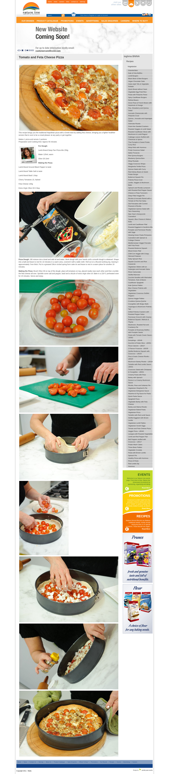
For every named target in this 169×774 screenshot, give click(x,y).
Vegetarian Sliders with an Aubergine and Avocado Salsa (139, 268)
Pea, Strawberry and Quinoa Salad (138, 109)
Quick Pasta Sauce (135, 396)
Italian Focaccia (133, 153)
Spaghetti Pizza (133, 399)
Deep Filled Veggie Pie (136, 196)
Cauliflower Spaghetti (135, 283)
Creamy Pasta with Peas (137, 375)
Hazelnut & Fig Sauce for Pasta (139, 393)
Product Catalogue (59, 762)
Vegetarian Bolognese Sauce (138, 391)
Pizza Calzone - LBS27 (136, 346)
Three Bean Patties (135, 447)
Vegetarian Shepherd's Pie (137, 388)
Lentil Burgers (133, 76)
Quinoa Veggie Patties (136, 298)
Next (19, 50)
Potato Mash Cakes (135, 445)
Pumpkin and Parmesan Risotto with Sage (139, 231)
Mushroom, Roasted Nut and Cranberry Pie (138, 326)
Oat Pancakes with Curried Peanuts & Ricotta (137, 205)
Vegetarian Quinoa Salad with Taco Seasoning (138, 210)
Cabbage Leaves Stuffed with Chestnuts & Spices (138, 138)
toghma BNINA (132, 56)
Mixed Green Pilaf (134, 251)
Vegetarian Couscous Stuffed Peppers (138, 294)
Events (119, 762)
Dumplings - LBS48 (135, 340)
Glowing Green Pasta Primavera (139, 235)
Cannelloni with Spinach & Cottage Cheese (137, 239)
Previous (18, 50)
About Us (48, 762)
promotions (139, 495)
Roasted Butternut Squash (137, 248)
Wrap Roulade (133, 161)
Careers (134, 762)
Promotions (94, 762)
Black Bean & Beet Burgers (138, 78)
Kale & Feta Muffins (135, 73)
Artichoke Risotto (134, 124)
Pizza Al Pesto (133, 461)
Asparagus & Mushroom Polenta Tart (139, 308)
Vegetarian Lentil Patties (137, 423)
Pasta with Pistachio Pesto (137, 95)
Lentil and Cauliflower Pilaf (137, 224)
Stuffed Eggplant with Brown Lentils (138, 419)
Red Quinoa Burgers (135, 156)
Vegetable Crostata (135, 450)
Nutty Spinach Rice (135, 259)
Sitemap (40, 762)
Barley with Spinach (135, 377)
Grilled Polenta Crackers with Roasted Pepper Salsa (138, 313)
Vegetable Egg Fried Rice (137, 92)
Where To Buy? (83, 762)
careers (61, 2)
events (144, 474)
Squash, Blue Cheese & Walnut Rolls (139, 220)
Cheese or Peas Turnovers (137, 193)
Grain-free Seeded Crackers (138, 126)
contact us (74, 2)
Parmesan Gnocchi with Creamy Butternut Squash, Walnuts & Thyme (139, 319)
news (55, 2)
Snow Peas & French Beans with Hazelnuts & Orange (140, 104)
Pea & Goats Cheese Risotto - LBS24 (139, 357)
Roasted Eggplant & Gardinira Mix (140, 227)
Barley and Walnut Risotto (137, 407)
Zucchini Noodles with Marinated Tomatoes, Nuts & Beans (140, 278)
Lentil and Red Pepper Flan (138, 437)
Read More (146, 488)
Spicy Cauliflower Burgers (137, 97)
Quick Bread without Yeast (137, 89)
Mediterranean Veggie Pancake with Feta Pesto (139, 244)
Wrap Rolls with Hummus (137, 147)
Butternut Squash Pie (135, 177)
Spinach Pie (132, 455)
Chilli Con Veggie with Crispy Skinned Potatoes (138, 255)
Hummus (131, 466)
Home (19, 762)
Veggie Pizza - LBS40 (136, 431)
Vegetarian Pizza (134, 412)
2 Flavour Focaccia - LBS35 (138, 348)
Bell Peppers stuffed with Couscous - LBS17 (137, 440)
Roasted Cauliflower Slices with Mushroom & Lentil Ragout (139, 133)
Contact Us (32, 762)
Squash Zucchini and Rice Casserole (137, 263)
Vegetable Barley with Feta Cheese (137, 403)
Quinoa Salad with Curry (137, 169)
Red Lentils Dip (133, 464)
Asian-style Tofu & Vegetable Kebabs (138, 85)
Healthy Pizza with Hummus (138, 458)
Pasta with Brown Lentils (137, 453)
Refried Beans (133, 100)
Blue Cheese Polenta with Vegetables (137, 289)
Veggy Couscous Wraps (136, 164)
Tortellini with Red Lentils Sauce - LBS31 (140, 365)
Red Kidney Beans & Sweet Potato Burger (138, 173)
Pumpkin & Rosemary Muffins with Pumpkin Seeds (138, 331)
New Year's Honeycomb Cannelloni (136, 215)
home (50, 2)
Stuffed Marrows (134, 275)
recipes (143, 515)
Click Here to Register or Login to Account (94, 15)
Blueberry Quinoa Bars (136, 158)
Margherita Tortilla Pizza (136, 166)
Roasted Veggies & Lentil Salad (139, 129)
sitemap (82, 2)
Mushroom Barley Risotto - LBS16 (140, 362)
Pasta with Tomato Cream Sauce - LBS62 (140, 336)
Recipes (130, 61)
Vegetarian (132, 66)
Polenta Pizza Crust (135, 180)
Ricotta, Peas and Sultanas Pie (139, 385)
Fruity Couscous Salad (136, 150)
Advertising (126, 762)
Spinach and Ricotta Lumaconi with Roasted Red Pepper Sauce (140, 189)
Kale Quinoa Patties (135, 285)
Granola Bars (133, 70)
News (25, 762)
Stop (22, 50)
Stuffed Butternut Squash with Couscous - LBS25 (139, 352)
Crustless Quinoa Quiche (137, 301)
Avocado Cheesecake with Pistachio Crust (137, 114)
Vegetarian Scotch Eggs (136, 426)
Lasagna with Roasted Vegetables (140, 434)
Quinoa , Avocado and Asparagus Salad (140, 120)
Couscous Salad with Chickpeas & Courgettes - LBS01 (139, 371)
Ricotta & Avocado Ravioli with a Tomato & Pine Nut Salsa (139, 199)
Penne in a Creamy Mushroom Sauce (139, 381)
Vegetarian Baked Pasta (137, 410)
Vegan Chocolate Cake (136, 81)
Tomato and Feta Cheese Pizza (139, 428)
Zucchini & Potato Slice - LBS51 (139, 343)
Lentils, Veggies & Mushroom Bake (138, 184)
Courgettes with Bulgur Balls (138, 304)
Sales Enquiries (72, 762)
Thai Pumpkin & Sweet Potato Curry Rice (139, 143)
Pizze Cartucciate (134, 272)
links (67, 2)
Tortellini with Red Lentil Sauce (139, 415)
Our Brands (103, 762)
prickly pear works (147, 770)
